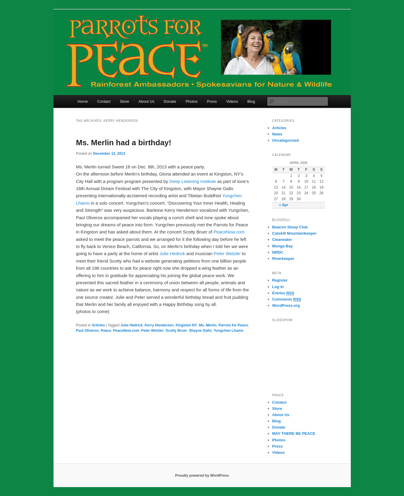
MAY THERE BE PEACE (293, 433)
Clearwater (282, 239)
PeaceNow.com (228, 231)
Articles (98, 325)
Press (212, 101)
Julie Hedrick (172, 253)
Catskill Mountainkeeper (294, 233)
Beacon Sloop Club (290, 227)
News (277, 134)
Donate (170, 101)
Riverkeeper (283, 258)
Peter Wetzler (227, 253)
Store (124, 101)
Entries (283, 293)
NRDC (278, 252)
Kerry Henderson (159, 325)
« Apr (283, 205)
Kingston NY (186, 325)
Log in (278, 287)
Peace (106, 330)
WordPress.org (286, 305)
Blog (251, 101)
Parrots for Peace (233, 325)
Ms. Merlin (207, 325)
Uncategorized (285, 140)
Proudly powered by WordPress (202, 475)
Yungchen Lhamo (228, 330)
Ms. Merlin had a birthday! (124, 142)
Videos (232, 101)
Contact (104, 101)
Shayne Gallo (200, 330)
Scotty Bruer (176, 330)
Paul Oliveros (87, 330)
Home (83, 101)
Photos (191, 101)
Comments (286, 299)
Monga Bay (282, 246)
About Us (146, 101)
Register (280, 280)
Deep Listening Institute (192, 181)
